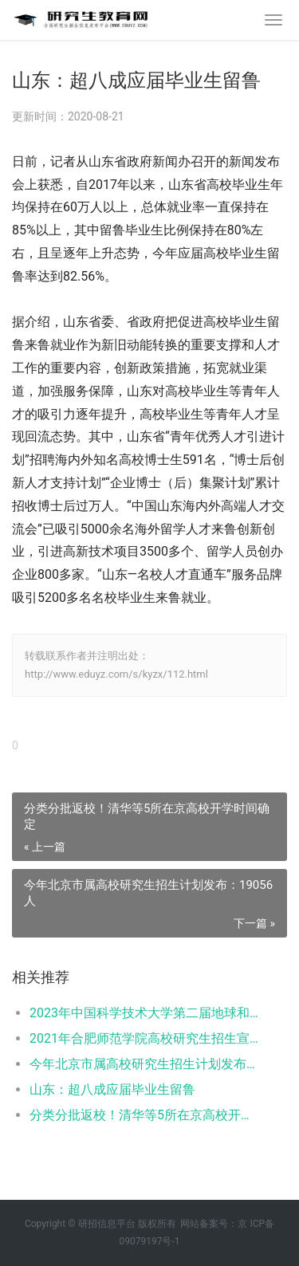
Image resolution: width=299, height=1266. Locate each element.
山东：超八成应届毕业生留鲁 (112, 1089)
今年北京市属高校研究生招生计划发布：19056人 (146, 1063)
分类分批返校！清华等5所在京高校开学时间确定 (146, 1114)
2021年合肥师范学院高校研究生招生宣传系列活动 (146, 1038)
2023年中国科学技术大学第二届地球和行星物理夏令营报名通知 (146, 1012)
